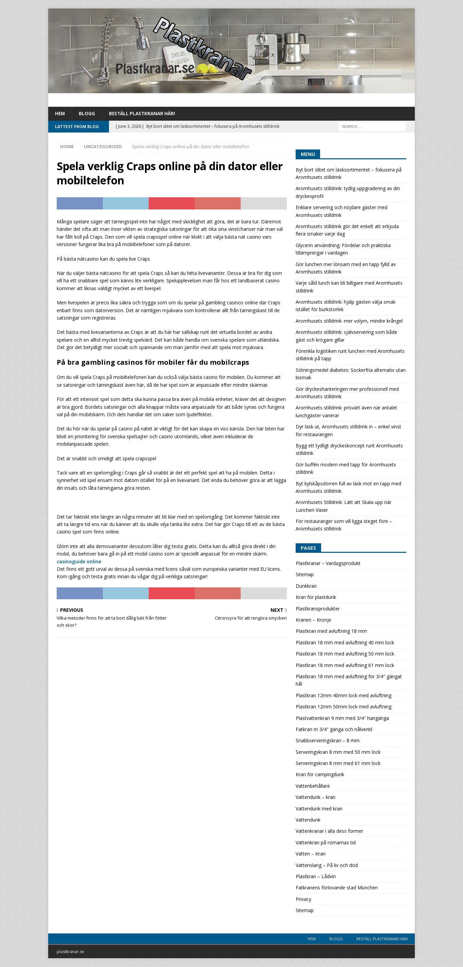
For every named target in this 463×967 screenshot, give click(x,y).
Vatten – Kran (311, 854)
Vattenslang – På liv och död (327, 865)
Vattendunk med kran (319, 809)
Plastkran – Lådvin (316, 876)
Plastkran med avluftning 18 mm (331, 631)
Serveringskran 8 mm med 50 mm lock (338, 752)
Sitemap (305, 574)
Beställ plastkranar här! (144, 113)
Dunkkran (306, 586)
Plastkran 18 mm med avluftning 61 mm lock (345, 665)
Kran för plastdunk (316, 597)
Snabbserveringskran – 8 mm (327, 741)
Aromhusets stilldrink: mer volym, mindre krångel (349, 321)
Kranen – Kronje (313, 620)
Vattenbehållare (313, 786)
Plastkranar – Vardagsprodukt (328, 563)
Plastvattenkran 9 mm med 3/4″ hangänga (342, 718)
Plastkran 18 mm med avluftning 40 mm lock (345, 643)
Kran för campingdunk (320, 774)
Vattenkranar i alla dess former (329, 831)
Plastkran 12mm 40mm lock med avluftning (343, 695)
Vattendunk (308, 820)
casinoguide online (79, 561)
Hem (60, 113)
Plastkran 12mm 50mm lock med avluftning (343, 707)
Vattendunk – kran (315, 797)
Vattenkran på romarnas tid (326, 843)
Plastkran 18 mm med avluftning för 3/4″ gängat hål (349, 680)
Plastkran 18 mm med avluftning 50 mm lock (345, 654)
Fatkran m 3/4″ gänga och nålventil (334, 729)
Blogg (87, 113)
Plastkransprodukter (318, 609)
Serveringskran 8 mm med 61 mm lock (338, 763)
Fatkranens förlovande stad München (337, 888)
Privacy (303, 899)
